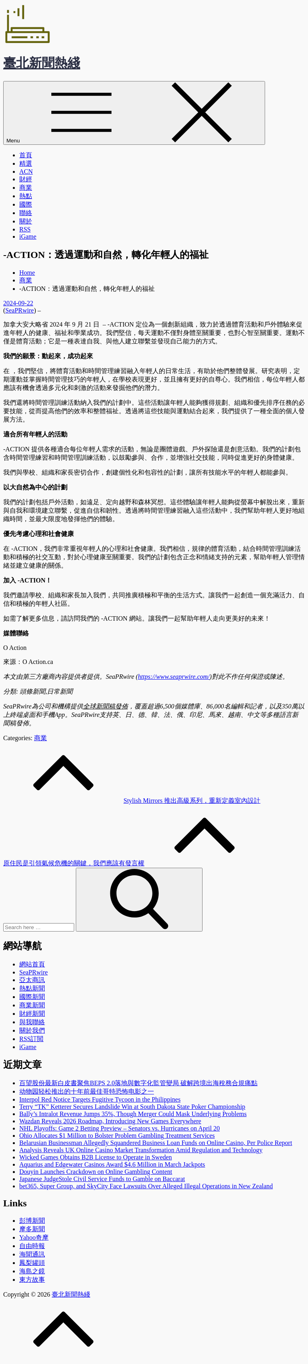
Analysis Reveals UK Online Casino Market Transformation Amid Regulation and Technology (141, 1150)
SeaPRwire (19, 310)
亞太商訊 (32, 979)
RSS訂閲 (31, 1038)
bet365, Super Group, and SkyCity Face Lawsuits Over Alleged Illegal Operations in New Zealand (146, 1186)
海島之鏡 (32, 1271)
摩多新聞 (32, 1229)
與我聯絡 (32, 1022)
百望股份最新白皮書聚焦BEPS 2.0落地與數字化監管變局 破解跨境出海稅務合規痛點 (138, 1083)
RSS (24, 229)
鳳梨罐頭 (32, 1262)
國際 (25, 204)
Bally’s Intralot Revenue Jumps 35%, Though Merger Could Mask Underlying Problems (133, 1113)
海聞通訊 (32, 1254)
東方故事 (32, 1279)
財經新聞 (32, 1013)
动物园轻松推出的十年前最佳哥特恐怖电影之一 (86, 1091)
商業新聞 (32, 1005)
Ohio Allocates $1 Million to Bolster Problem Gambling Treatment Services (117, 1135)
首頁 (25, 155)
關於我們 (32, 1030)
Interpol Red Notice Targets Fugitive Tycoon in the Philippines (99, 1099)
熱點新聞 (32, 988)
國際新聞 (32, 996)
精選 (25, 163)
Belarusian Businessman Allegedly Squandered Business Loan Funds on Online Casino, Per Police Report (155, 1142)
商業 (25, 187)
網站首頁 (32, 964)
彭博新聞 (32, 1220)
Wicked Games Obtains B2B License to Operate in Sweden (95, 1157)
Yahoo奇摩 (34, 1237)
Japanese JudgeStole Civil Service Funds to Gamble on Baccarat (102, 1178)
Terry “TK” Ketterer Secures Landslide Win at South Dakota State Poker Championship (132, 1106)
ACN (26, 171)
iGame (27, 236)
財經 (25, 179)
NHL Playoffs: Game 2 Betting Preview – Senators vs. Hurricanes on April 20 (119, 1128)
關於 (25, 221)
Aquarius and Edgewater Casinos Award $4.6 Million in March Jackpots (112, 1164)
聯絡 (25, 212)
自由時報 (32, 1245)
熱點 (25, 196)
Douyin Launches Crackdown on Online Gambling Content (95, 1171)
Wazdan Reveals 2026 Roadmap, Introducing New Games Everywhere (110, 1121)
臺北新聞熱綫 (41, 63)
